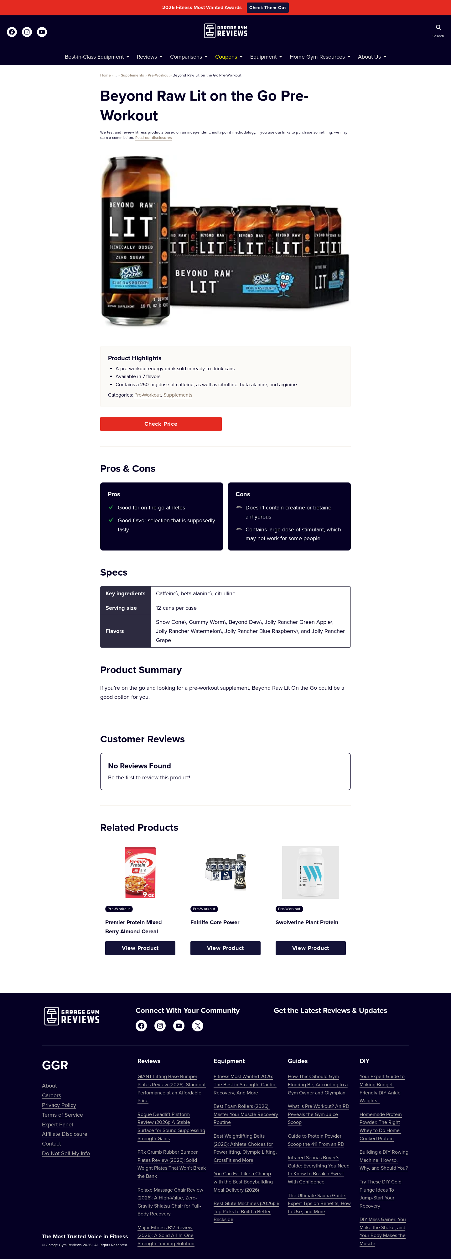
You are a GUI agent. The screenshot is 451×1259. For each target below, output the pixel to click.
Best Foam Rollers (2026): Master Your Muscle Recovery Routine (246, 1114)
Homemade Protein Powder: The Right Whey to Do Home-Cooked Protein (381, 1126)
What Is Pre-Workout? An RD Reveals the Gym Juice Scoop (318, 1114)
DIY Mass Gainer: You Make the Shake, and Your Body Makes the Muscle (383, 1231)
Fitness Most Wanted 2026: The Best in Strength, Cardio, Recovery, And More (245, 1084)
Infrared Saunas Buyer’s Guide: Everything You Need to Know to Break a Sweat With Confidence (319, 1169)
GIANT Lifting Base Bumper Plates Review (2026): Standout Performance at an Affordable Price (171, 1088)
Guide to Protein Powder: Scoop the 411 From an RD (316, 1139)
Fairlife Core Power (214, 922)
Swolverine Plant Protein (307, 922)
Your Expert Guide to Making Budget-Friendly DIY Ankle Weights (382, 1088)
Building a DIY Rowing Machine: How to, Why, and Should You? (384, 1159)
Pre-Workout (159, 75)
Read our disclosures (153, 137)
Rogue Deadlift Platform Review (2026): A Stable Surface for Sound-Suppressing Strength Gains (171, 1126)
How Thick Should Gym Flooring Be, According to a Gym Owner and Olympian (318, 1084)
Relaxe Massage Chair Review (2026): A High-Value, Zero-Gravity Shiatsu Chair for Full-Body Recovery (170, 1201)
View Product (140, 948)
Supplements (132, 75)
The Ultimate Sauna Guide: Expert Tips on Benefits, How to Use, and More (319, 1203)
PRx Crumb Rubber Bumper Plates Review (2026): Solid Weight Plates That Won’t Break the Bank (171, 1163)
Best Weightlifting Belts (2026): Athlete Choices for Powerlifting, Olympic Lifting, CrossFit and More (245, 1147)
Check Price (161, 424)
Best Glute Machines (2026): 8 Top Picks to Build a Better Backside (246, 1211)
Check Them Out (267, 7)
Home (105, 75)
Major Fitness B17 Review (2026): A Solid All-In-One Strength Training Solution (165, 1235)
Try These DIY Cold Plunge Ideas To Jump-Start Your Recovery (381, 1193)
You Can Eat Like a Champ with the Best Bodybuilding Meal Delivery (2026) (243, 1181)
